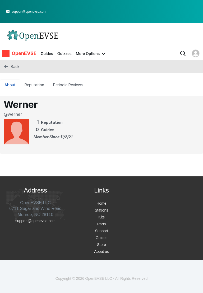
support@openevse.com (26, 11)
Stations (101, 210)
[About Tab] (10, 85)
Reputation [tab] (34, 85)
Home (101, 203)
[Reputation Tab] (34, 85)
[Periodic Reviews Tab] (68, 85)
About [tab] (10, 85)
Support (101, 231)
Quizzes (64, 53)
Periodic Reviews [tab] (68, 85)
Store (101, 244)
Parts (101, 224)
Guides (47, 53)
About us (101, 251)
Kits (101, 217)
